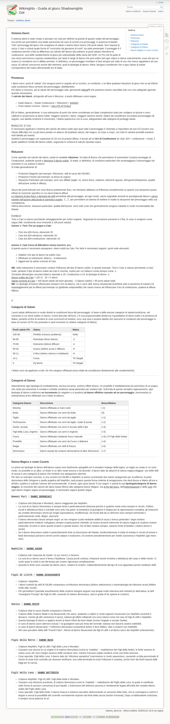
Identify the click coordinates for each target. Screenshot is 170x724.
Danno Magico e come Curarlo (144, 50)
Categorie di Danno (139, 47)
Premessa (135, 38)
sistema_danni (23, 20)
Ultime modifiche (133, 11)
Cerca (161, 7)
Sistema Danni (137, 35)
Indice (160, 11)
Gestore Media (149, 11)
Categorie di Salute (139, 44)
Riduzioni (135, 41)
